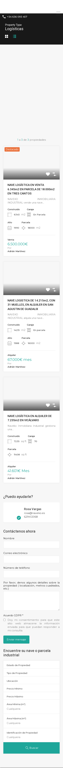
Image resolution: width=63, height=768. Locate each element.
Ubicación (12, 681)
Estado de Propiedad (18, 665)
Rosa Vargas (33, 509)
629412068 (31, 516)
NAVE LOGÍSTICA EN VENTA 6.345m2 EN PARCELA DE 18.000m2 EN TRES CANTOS (31, 189)
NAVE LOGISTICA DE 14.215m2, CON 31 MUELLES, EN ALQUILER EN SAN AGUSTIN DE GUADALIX (31, 305)
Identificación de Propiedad (22, 732)
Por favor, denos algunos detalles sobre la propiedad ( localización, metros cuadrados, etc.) (31, 585)
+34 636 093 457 (17, 16)
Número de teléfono (16, 567)
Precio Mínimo (15, 688)
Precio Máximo (15, 696)
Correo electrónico (15, 553)
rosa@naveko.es (34, 513)
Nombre (8, 538)
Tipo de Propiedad (17, 673)
